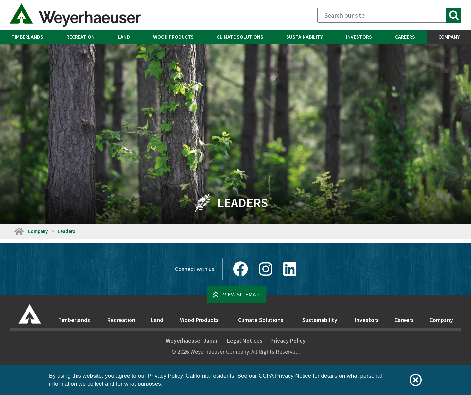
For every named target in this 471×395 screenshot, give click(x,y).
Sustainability (304, 36)
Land (124, 36)
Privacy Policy (287, 340)
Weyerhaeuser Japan (192, 340)
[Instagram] (265, 269)
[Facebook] (240, 269)
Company (38, 231)
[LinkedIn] (289, 269)
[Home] (18, 231)
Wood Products (173, 36)
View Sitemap (241, 294)
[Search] (389, 15)
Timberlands (27, 36)
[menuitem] (27, 37)
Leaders (66, 231)
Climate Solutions (240, 36)
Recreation (80, 36)
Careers (405, 36)
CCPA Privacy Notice (285, 376)
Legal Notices (244, 340)
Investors (359, 36)
